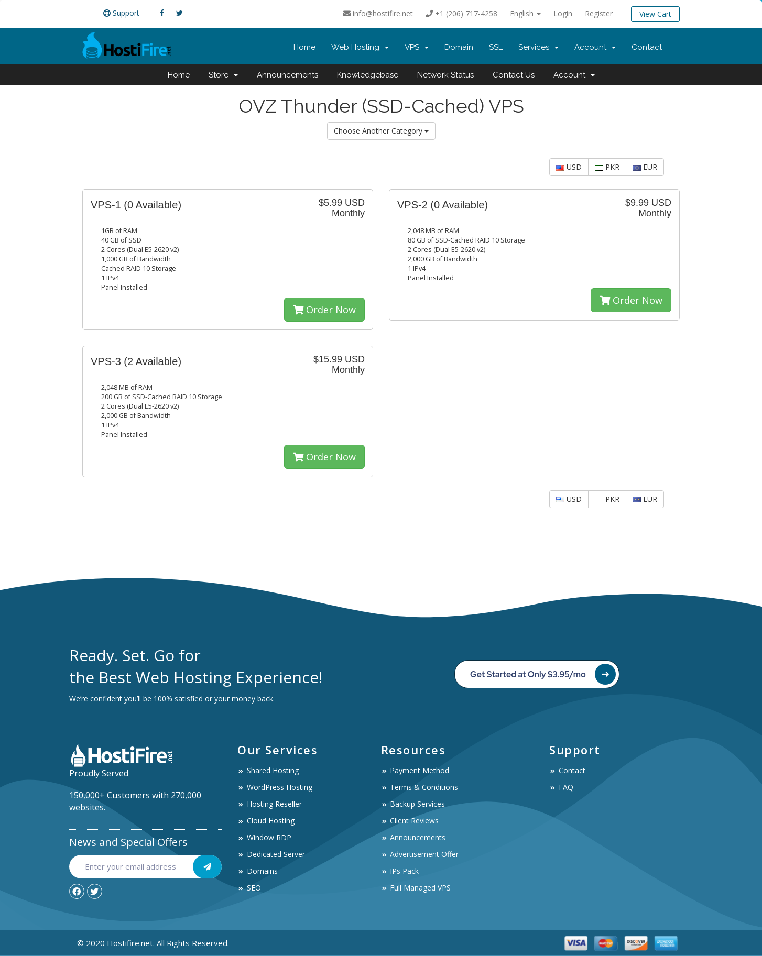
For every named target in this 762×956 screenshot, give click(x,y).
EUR (645, 167)
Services (538, 47)
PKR (607, 167)
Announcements (287, 75)
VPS (417, 47)
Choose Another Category (381, 131)
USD (569, 167)
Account (595, 47)
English (525, 13)
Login (562, 13)
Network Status (445, 75)
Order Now (324, 309)
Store (223, 75)
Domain (458, 47)
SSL (496, 47)
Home (304, 47)
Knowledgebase (367, 75)
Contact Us (514, 75)
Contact (647, 47)
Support (121, 13)
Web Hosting (360, 47)
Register (599, 13)
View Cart (655, 14)
